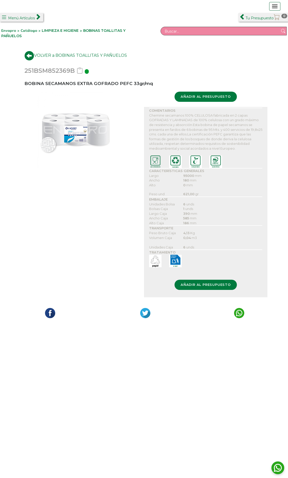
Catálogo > (31, 30)
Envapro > (11, 30)
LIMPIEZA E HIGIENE (60, 30)
